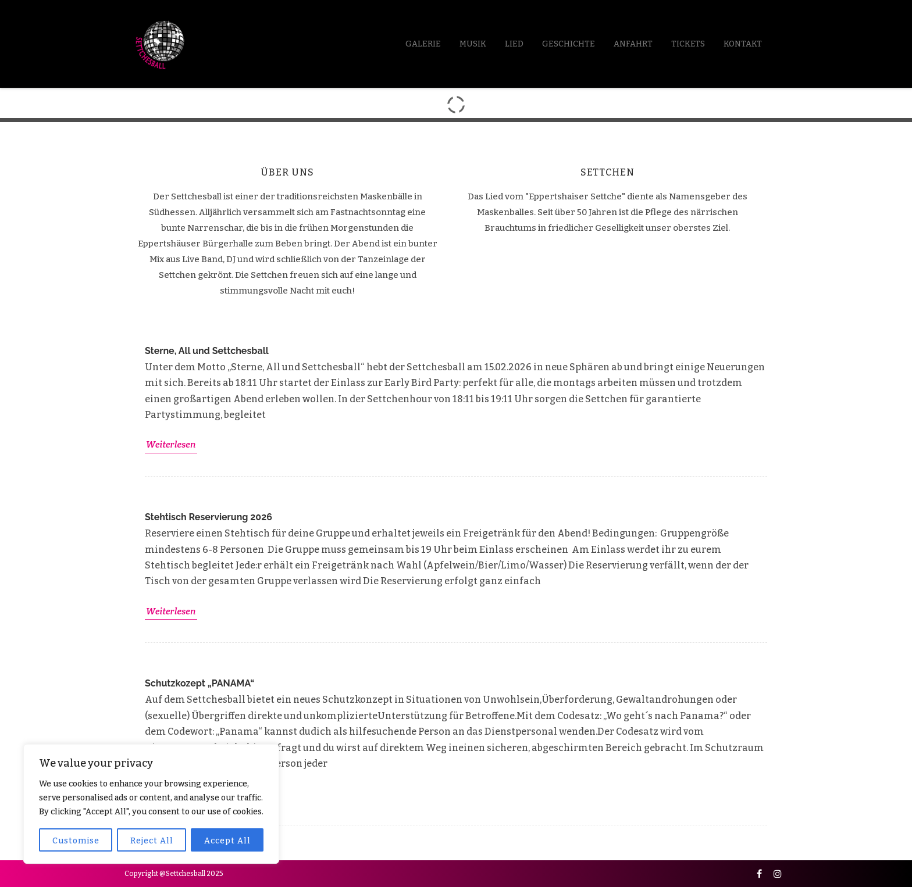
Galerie (423, 44)
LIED (514, 44)
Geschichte (568, 44)
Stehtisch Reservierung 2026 (208, 517)
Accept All (227, 841)
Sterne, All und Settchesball (207, 350)
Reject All (151, 841)
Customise (75, 841)
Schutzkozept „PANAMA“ (199, 683)
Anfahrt (633, 44)
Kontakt (743, 44)
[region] (151, 804)
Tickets (688, 44)
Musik (472, 44)
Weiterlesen (171, 444)
